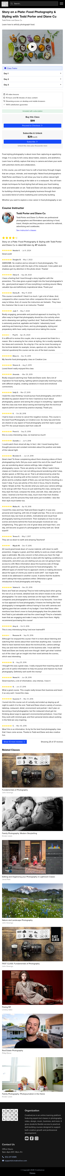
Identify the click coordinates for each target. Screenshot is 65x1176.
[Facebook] (32, 1138)
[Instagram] (37, 1138)
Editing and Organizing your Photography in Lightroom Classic (28, 876)
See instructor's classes (26, 230)
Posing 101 (6, 1007)
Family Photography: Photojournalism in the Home (23, 1093)
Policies (32, 1173)
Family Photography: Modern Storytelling (19, 833)
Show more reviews (14, 741)
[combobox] (34, 4)
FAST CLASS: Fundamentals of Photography (21, 963)
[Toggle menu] (61, 4)
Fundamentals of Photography (15, 789)
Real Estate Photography (12, 1050)
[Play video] (32, 47)
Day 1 (6, 73)
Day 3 (6, 84)
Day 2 (6, 79)
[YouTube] (27, 1138)
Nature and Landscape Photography (17, 920)
